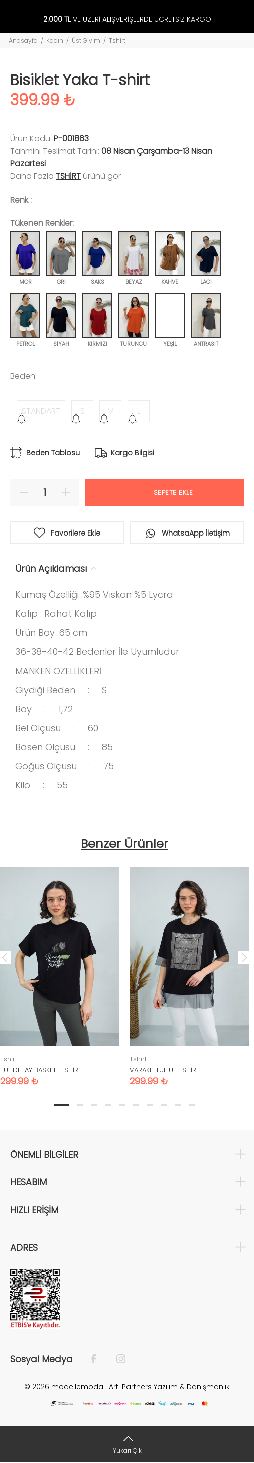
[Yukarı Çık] (127, 1444)
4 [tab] (108, 1105)
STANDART (41, 411)
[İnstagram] (115, 1359)
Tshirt (117, 40)
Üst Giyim (86, 40)
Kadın (54, 40)
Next (244, 957)
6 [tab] (136, 1105)
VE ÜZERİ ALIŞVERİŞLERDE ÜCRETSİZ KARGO (127, 19)
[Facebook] (98, 1359)
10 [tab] (192, 1105)
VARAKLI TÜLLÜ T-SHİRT (165, 1070)
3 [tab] (94, 1105)
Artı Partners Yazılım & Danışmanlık (169, 1387)
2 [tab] (80, 1105)
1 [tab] (61, 1105)
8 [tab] (164, 1105)
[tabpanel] (189, 969)
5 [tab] (122, 1105)
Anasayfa (23, 40)
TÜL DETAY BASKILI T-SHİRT (41, 1070)
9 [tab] (178, 1105)
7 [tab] (150, 1105)
